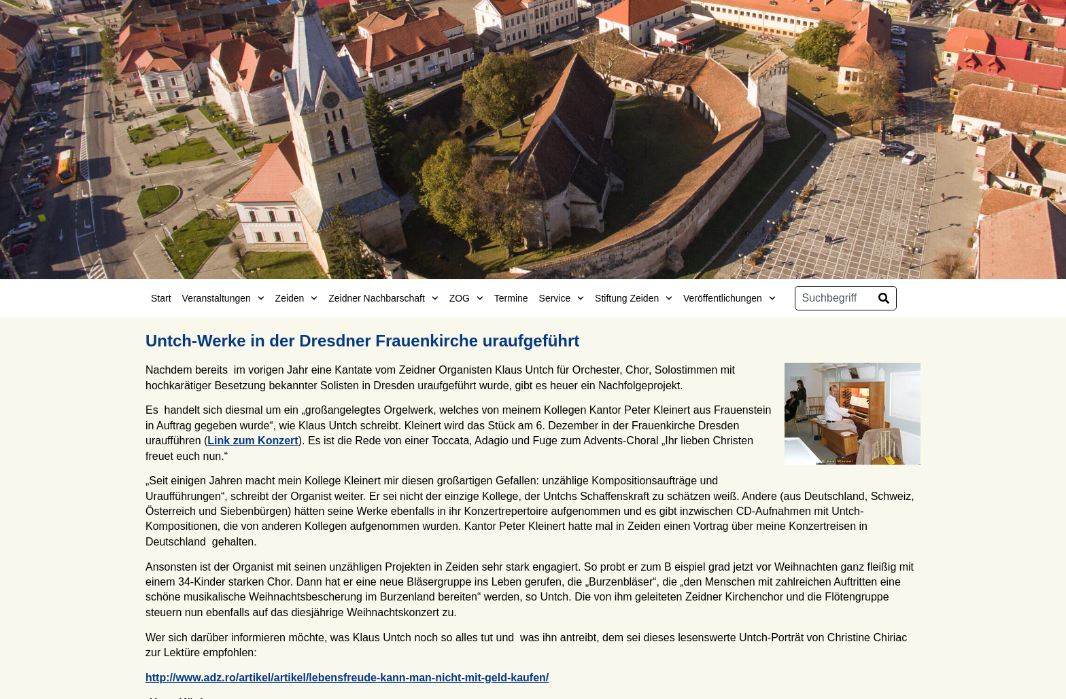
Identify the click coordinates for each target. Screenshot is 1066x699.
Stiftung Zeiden (633, 298)
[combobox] (833, 298)
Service (561, 298)
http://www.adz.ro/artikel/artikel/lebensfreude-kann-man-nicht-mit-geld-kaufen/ (347, 677)
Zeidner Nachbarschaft (383, 298)
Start (161, 298)
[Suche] (884, 298)
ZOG (466, 298)
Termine (511, 298)
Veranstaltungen (223, 298)
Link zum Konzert (252, 440)
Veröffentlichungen (729, 298)
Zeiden (296, 298)
